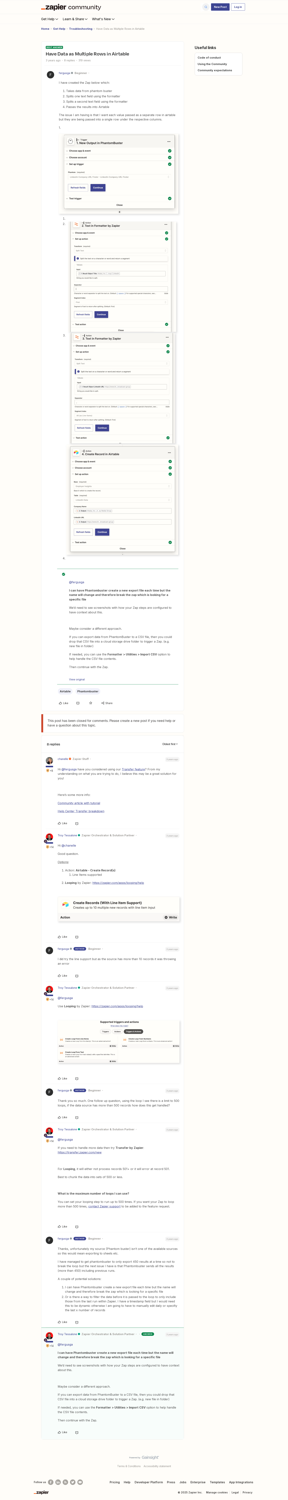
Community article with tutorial (79, 803)
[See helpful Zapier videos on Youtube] (80, 1482)
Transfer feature (133, 769)
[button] (220, 7)
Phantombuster (87, 691)
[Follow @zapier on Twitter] (72, 1482)
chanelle (63, 759)
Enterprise (198, 1482)
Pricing (115, 1482)
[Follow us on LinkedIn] (58, 1482)
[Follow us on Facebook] (50, 1482)
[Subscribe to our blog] (65, 1482)
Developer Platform (149, 1482)
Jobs (182, 1482)
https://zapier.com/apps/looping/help (118, 883)
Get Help (50, 19)
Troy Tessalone (67, 835)
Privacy (247, 1492)
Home (45, 28)
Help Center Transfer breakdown (81, 811)
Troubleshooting (80, 28)
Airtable (65, 691)
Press (171, 1482)
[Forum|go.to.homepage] (72, 7)
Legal (235, 1492)
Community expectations (215, 70)
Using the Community (212, 64)
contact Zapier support (104, 1206)
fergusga (64, 73)
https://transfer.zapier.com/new (80, 1152)
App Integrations (241, 1482)
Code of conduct (209, 57)
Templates (217, 1482)
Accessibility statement (157, 1466)
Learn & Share (75, 19)
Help (127, 1482)
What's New (103, 19)
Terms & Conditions (129, 1466)
